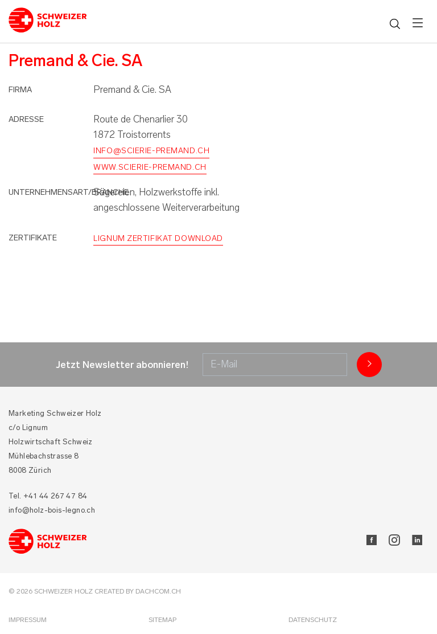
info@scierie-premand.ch (151, 151)
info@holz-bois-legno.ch (52, 510)
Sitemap (162, 620)
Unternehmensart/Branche (69, 192)
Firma (20, 90)
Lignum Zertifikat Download (158, 238)
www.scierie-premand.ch (149, 167)
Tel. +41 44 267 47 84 (48, 496)
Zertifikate (33, 238)
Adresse (26, 119)
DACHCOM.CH (158, 591)
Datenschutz (312, 620)
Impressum (28, 620)
